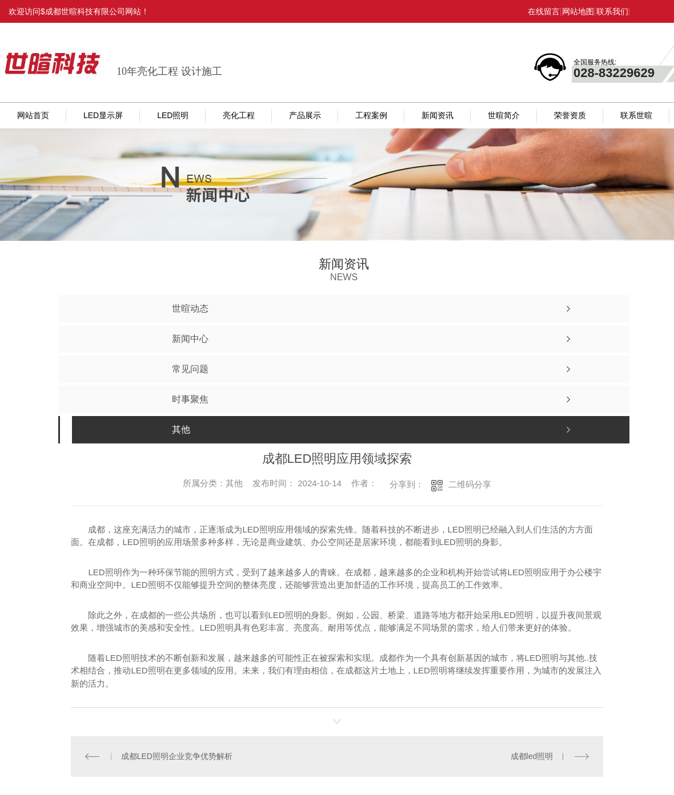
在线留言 (544, 11)
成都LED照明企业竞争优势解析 (176, 756)
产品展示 (305, 115)
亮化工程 (239, 115)
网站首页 (33, 115)
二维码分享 (469, 484)
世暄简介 (504, 115)
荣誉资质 (570, 115)
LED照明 (172, 115)
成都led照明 (532, 756)
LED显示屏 (103, 115)
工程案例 (371, 115)
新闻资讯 (438, 115)
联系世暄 (636, 115)
